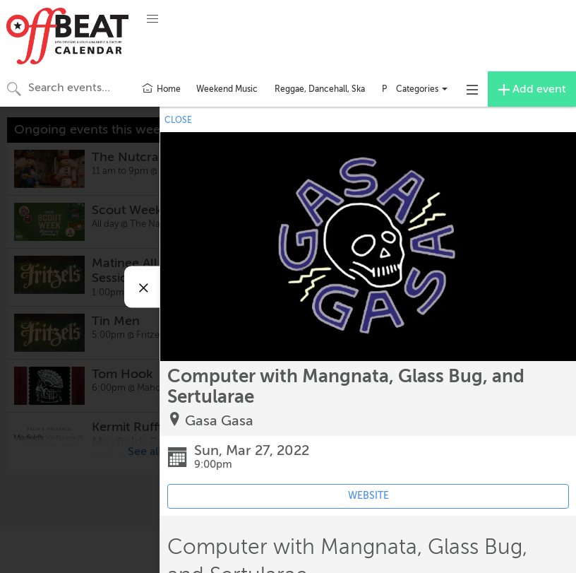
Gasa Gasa (219, 421)
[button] (152, 19)
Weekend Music (227, 89)
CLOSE (178, 120)
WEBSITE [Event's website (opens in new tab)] (368, 495)
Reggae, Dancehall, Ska (320, 89)
